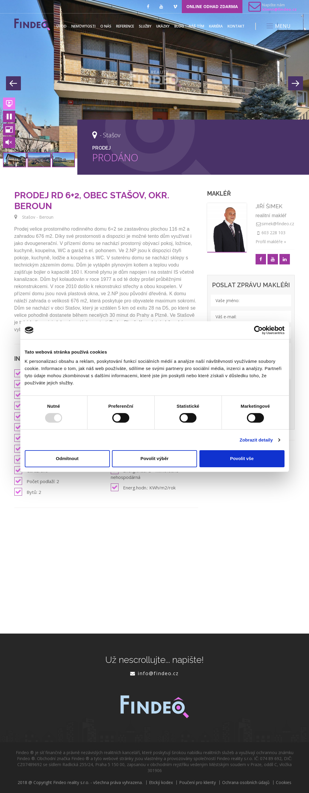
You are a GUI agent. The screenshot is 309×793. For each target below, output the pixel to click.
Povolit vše (241, 458)
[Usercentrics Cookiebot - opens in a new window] (258, 329)
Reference (125, 26)
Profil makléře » (271, 241)
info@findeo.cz (158, 673)
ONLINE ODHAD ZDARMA (212, 6)
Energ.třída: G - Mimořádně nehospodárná (144, 473)
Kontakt (236, 26)
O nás (105, 26)
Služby (145, 26)
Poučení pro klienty (197, 782)
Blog (179, 26)
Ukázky (163, 26)
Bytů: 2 (27, 492)
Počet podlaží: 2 (36, 481)
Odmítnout (67, 458)
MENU (278, 25)
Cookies (283, 782)
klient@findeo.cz (279, 9)
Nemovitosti (83, 26)
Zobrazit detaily (256, 439)
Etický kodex (161, 782)
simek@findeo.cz (278, 223)
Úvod (61, 26)
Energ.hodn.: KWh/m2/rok (143, 487)
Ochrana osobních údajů (246, 782)
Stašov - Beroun (37, 217)
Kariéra (216, 26)
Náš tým (196, 26)
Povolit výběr (154, 458)
